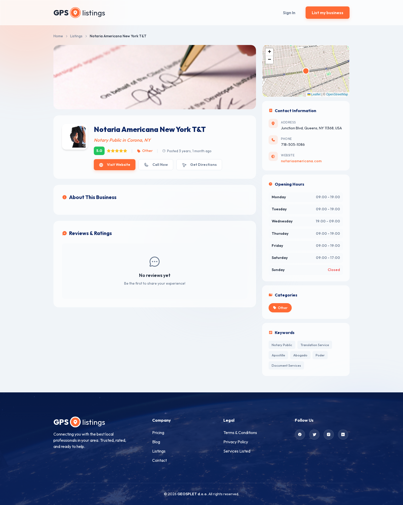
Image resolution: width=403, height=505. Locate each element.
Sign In (289, 12)
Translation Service (314, 345)
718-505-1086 (293, 144)
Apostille (278, 355)
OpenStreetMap (337, 94)
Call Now (156, 164)
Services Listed (236, 451)
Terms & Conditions (240, 432)
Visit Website (114, 164)
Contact (159, 460)
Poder (320, 355)
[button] (269, 52)
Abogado (300, 355)
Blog (156, 441)
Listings (76, 36)
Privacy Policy (235, 441)
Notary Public (282, 345)
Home (58, 36)
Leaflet (313, 94)
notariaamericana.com (301, 161)
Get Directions (199, 164)
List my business (327, 12)
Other (144, 150)
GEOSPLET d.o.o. (192, 494)
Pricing (158, 432)
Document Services (286, 365)
